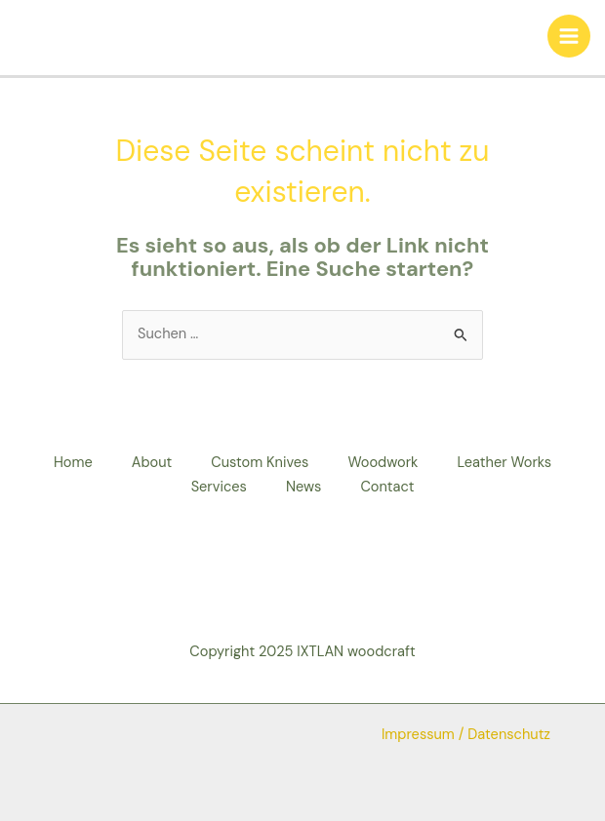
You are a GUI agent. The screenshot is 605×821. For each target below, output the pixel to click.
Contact (387, 487)
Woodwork (382, 462)
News (304, 487)
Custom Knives (259, 462)
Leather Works (504, 462)
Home (73, 462)
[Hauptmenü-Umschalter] (568, 36)
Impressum (418, 734)
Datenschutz (508, 734)
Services (219, 487)
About (152, 462)
